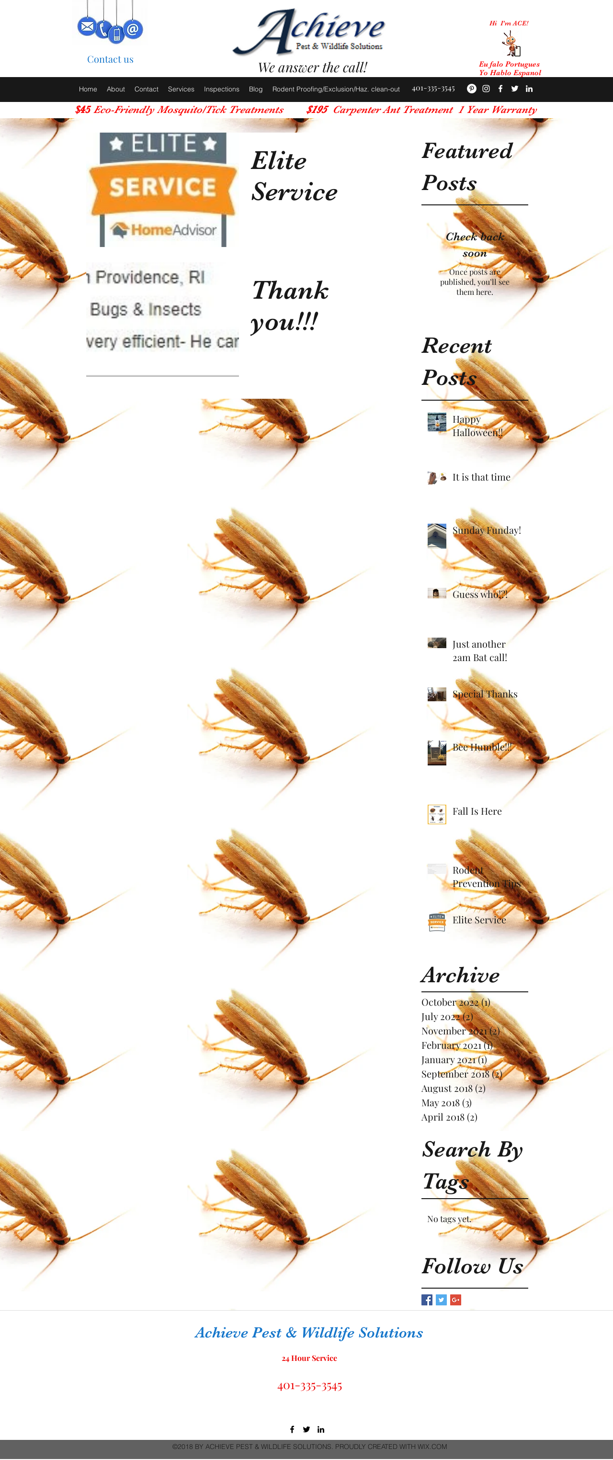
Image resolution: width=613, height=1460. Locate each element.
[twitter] (306, 1429)
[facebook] (500, 88)
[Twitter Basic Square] (441, 1299)
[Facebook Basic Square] (426, 1299)
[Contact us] (110, 58)
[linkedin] (321, 1429)
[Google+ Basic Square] (455, 1299)
